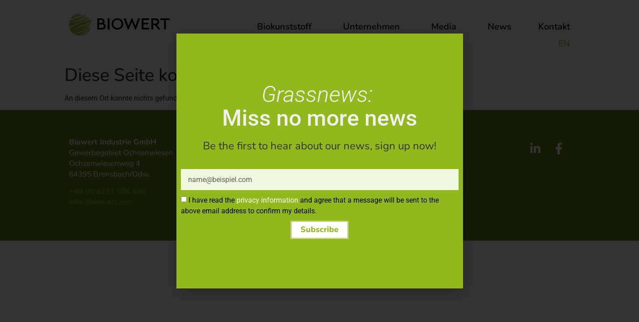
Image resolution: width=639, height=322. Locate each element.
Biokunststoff (286, 27)
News (499, 27)
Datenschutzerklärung (365, 141)
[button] (319, 232)
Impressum (345, 130)
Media (446, 27)
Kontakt (554, 27)
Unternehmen (373, 27)
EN (564, 44)
